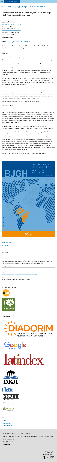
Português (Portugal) (8, 425)
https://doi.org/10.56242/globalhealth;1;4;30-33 (17, 42)
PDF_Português (7, 242)
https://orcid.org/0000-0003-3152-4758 (11, 30)
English (4, 421)
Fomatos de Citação (7, 266)
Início (3, 6)
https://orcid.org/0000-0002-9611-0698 (11, 24)
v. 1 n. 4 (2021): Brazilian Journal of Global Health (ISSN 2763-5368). (29, 6)
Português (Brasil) (7, 423)
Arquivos (9, 6)
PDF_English (6, 245)
